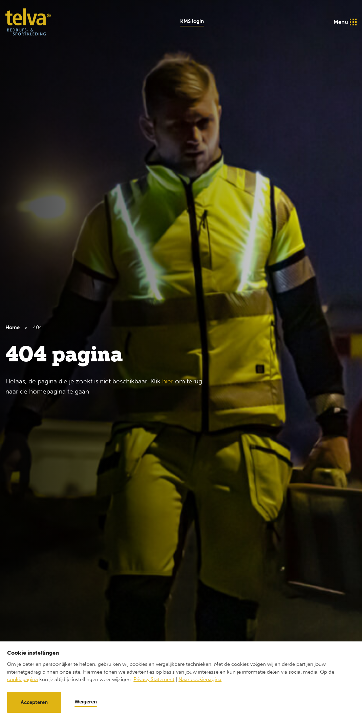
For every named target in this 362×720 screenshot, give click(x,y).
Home (12, 327)
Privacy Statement (153, 679)
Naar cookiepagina (199, 679)
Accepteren (34, 702)
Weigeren (85, 702)
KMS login (192, 21)
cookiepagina (22, 679)
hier (167, 381)
